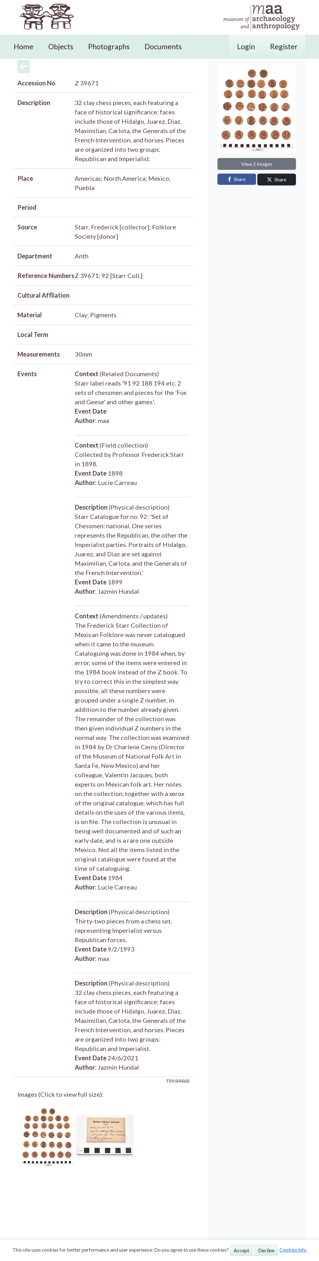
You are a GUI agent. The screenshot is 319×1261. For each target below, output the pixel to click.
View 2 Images (256, 164)
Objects (60, 46)
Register (284, 46)
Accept (241, 1250)
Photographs (109, 46)
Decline (266, 1250)
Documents (163, 46)
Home (23, 46)
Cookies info (293, 1250)
